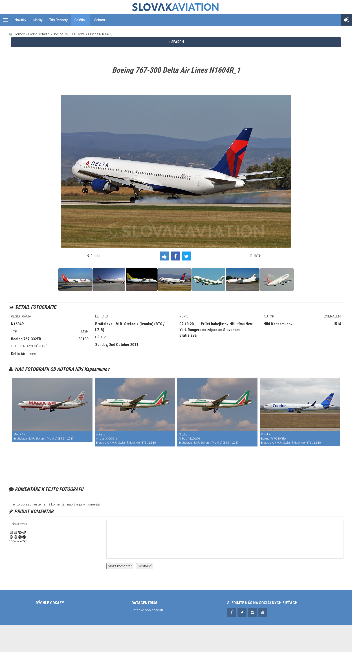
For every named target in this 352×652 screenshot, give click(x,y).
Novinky (20, 20)
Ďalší (253, 256)
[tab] (176, 42)
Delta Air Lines (23, 353)
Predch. (96, 256)
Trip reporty (58, 20)
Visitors (100, 20)
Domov (19, 34)
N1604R (17, 324)
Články (37, 20)
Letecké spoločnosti (147, 610)
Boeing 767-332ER (26, 339)
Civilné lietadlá (38, 34)
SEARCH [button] (176, 42)
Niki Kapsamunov (278, 324)
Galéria (80, 20)
